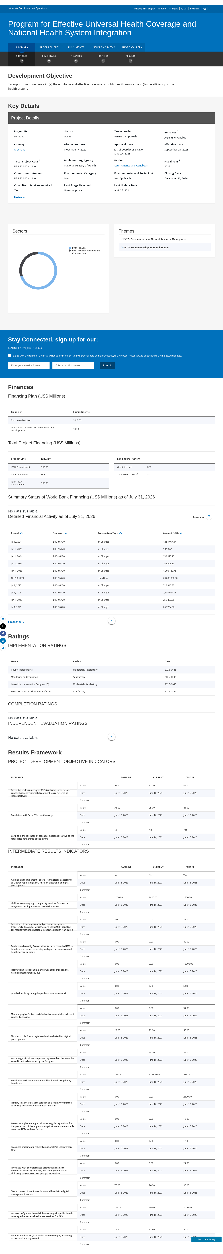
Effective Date (173, 144)
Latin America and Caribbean (131, 165)
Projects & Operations (35, 8)
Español (162, 8)
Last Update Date (126, 185)
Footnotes (15, 622)
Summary (21, 47)
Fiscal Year (172, 161)
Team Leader (123, 131)
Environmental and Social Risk (134, 173)
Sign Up (107, 365)
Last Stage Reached (77, 185)
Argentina (19, 149)
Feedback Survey (206, 1239)
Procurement (49, 47)
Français (173, 8)
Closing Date (172, 173)
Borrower (171, 132)
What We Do (15, 8)
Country (19, 144)
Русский (194, 8)
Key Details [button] (49, 59)
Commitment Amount (28, 173)
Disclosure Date (74, 144)
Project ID (20, 131)
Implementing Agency (78, 160)
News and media (104, 47)
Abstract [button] (21, 59)
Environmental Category (80, 173)
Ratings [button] (103, 59)
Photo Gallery (131, 47)
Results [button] (130, 59)
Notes (18, 197)
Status (68, 131)
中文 (204, 8)
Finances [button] (76, 59)
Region (118, 160)
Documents (76, 47)
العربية (184, 8)
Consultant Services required (33, 185)
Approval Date (123, 144)
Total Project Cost (27, 161)
